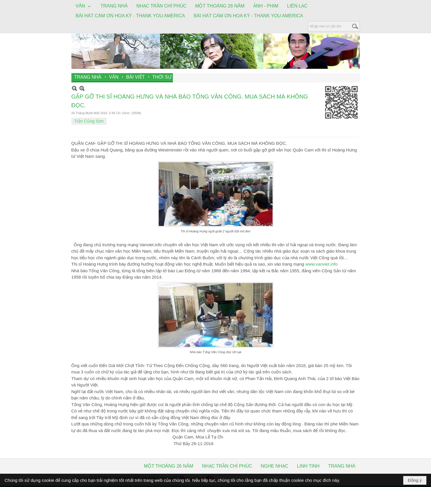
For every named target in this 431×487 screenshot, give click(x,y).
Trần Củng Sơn (89, 120)
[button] (83, 6)
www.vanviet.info (321, 264)
